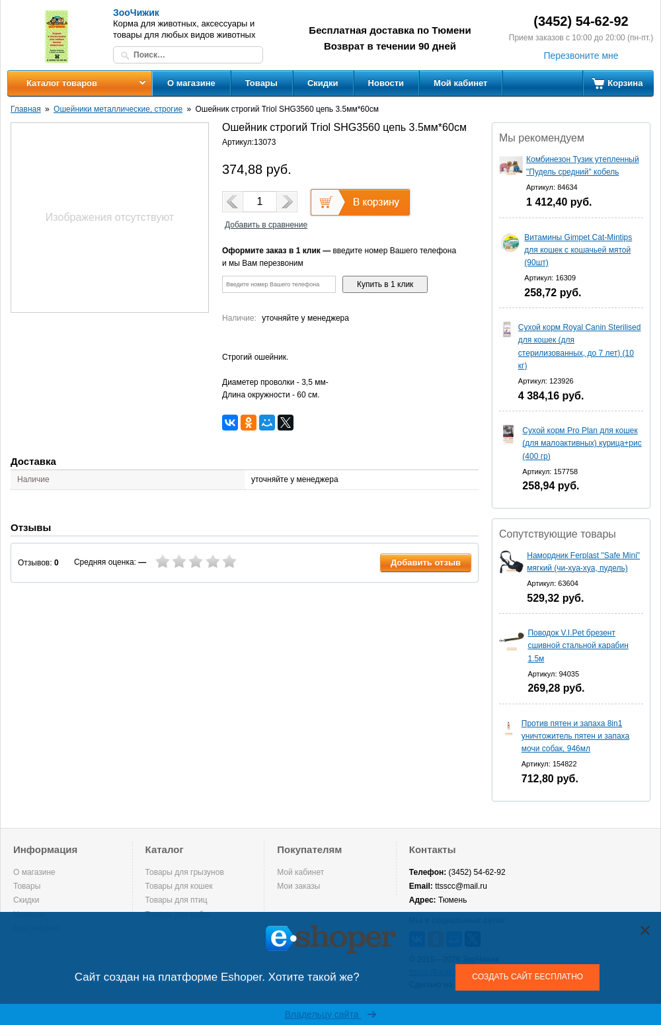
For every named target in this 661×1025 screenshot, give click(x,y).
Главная (26, 109)
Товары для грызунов (184, 872)
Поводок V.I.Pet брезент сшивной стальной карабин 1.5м (577, 645)
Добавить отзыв (426, 562)
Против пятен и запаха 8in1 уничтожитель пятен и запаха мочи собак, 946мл (575, 736)
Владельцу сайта (331, 1014)
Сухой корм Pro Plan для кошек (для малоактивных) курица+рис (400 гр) (581, 443)
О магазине (191, 83)
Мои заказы (298, 886)
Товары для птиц (176, 900)
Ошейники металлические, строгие (118, 109)
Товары (261, 83)
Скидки (322, 83)
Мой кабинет (460, 83)
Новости (386, 83)
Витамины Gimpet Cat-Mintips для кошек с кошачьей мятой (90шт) (578, 250)
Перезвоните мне (580, 55)
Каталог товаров (61, 83)
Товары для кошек (179, 886)
